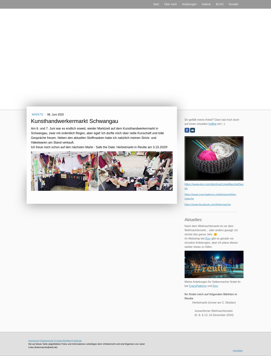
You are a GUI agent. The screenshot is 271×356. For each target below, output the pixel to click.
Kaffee (213, 123)
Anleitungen (189, 4)
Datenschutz (47, 340)
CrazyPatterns (198, 285)
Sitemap (78, 340)
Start (156, 4)
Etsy (208, 238)
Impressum (33, 340)
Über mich (170, 4)
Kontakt (233, 4)
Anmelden (238, 350)
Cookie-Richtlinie (63, 340)
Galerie (206, 4)
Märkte (38, 114)
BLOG (219, 4)
